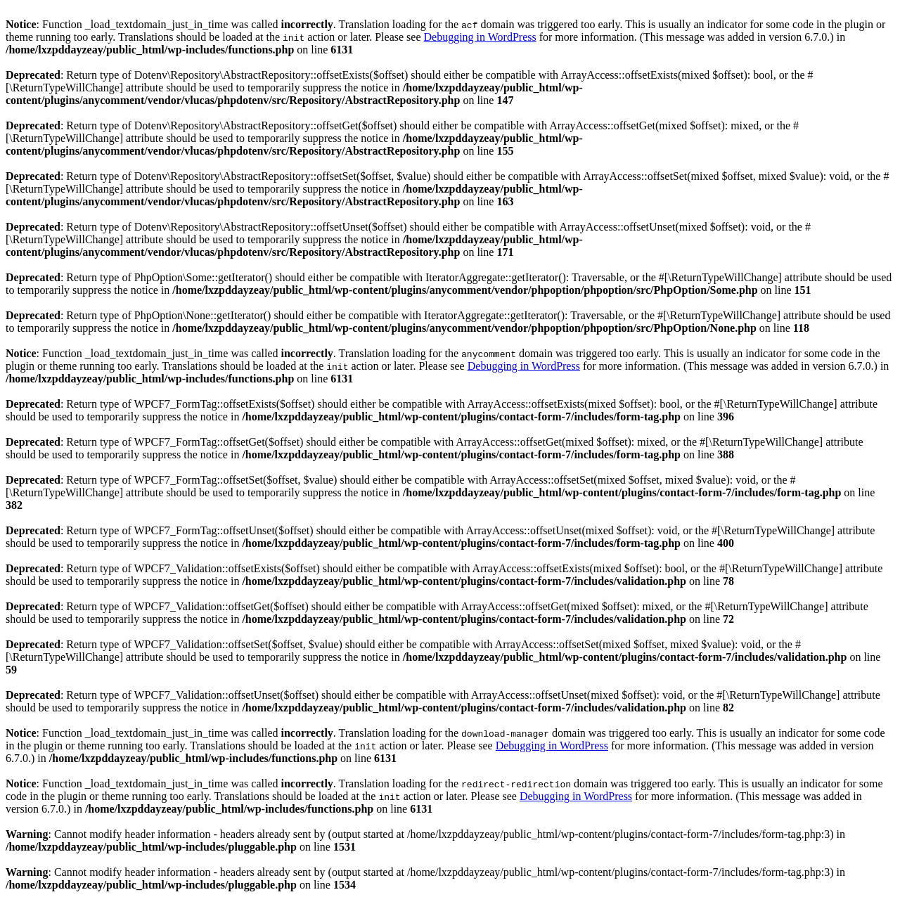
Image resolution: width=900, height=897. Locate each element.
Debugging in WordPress (479, 37)
